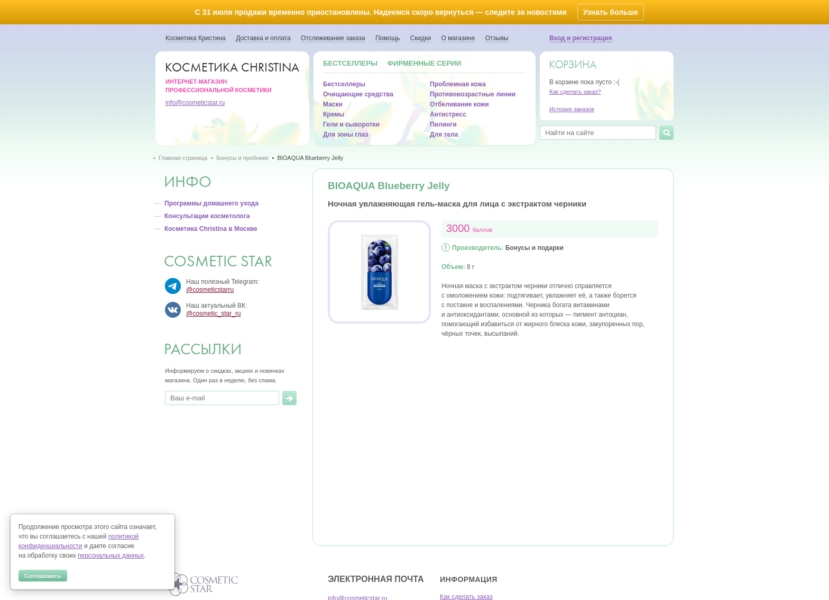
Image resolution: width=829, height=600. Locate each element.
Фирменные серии (425, 63)
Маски (333, 104)
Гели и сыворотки (351, 124)
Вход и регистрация (580, 38)
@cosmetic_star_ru (213, 313)
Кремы (333, 114)
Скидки (420, 38)
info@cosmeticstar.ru (195, 102)
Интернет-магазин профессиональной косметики (235, 76)
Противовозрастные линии (472, 94)
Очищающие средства (358, 94)
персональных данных (111, 555)
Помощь (387, 38)
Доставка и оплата (263, 38)
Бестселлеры (350, 63)
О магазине (458, 38)
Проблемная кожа (458, 84)
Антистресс (448, 114)
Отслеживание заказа (333, 38)
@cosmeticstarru (210, 289)
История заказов (571, 109)
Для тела (444, 134)
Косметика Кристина (195, 38)
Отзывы (497, 38)
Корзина (572, 64)
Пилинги (443, 124)
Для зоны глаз (345, 134)
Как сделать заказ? (575, 91)
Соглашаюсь (42, 575)
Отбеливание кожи (459, 104)
